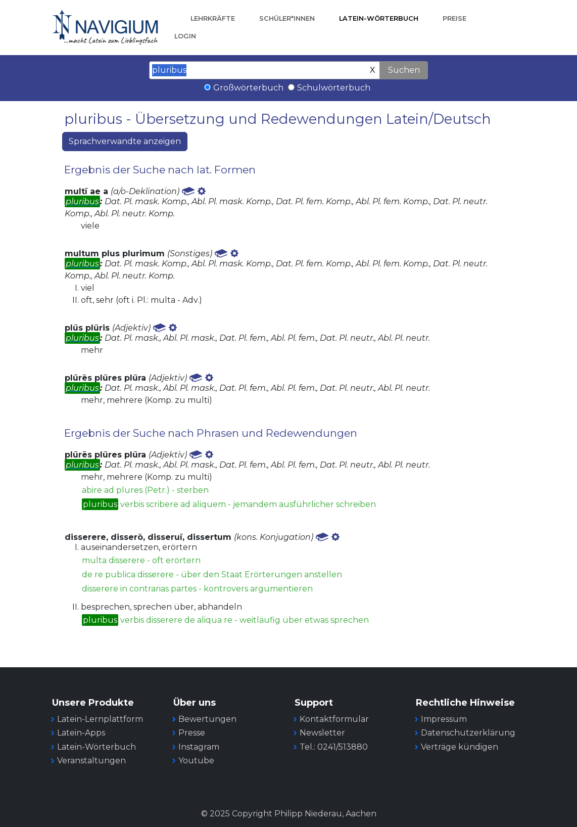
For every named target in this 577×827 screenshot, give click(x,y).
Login (185, 36)
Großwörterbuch (248, 88)
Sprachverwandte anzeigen (125, 141)
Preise (454, 18)
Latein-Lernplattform (100, 719)
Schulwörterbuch (333, 88)
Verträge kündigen (459, 747)
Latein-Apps (81, 733)
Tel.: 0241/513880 (334, 747)
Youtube (196, 760)
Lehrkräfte (212, 18)
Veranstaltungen (91, 760)
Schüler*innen (287, 18)
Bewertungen (207, 719)
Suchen (404, 70)
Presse (191, 733)
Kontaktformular (334, 719)
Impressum (444, 719)
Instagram (198, 747)
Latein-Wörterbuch (378, 18)
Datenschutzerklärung (468, 733)
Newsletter (322, 733)
